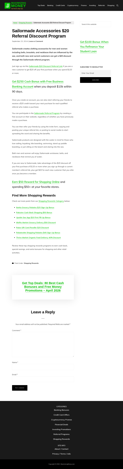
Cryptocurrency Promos (61, 419)
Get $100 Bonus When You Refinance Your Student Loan (94, 46)
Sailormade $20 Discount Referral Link (46, 66)
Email (15, 374)
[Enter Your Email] (95, 73)
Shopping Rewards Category (51, 201)
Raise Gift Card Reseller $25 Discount (32, 227)
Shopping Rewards (25, 23)
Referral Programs (61, 434)
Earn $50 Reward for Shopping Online (36, 182)
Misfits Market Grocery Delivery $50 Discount (36, 222)
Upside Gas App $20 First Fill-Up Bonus (33, 217)
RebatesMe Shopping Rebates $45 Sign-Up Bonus (38, 232)
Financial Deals (61, 424)
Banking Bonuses (61, 410)
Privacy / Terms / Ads (61, 454)
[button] (117, 5)
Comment (16, 330)
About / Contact (61, 449)
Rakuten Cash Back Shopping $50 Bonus (34, 212)
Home (15, 23)
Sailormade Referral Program (47, 113)
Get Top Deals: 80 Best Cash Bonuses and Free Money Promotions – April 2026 (43, 286)
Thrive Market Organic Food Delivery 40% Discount (38, 237)
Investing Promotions (61, 429)
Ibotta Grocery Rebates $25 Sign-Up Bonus (35, 207)
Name (15, 362)
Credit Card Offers (61, 415)
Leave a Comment (36, 41)
